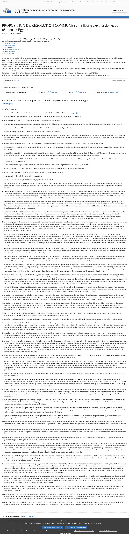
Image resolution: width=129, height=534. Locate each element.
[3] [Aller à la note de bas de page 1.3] (60, 120)
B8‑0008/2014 (10, 45)
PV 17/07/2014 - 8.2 (50, 92)
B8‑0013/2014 (10, 52)
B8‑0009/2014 (11, 47)
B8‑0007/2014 (10, 43)
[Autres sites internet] (121, 2)
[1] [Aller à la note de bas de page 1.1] (77, 113)
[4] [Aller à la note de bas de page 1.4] (121, 124)
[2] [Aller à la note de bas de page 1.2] (80, 116)
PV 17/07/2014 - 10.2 (79, 92)
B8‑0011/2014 (13, 49)
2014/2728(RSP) (17, 81)
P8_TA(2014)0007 (113, 92)
